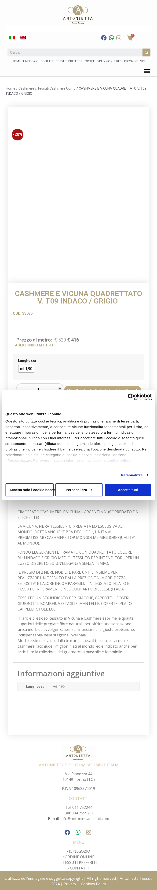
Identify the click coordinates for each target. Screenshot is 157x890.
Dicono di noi (134, 61)
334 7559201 (83, 813)
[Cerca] (146, 52)
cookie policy (119, 460)
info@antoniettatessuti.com (84, 818)
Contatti (47, 61)
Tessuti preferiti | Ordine (75, 61)
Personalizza (131, 475)
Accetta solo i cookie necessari (31, 490)
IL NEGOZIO (79, 851)
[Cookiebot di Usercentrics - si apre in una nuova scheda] (131, 396)
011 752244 (82, 807)
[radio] (26, 368)
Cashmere (26, 88)
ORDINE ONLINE (79, 856)
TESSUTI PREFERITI (79, 862)
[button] (147, 71)
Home (16, 61)
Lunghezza (27, 361)
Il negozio (30, 61)
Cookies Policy (93, 884)
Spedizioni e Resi (109, 61)
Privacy (70, 884)
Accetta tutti (128, 490)
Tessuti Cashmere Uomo (56, 88)
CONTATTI (79, 868)
